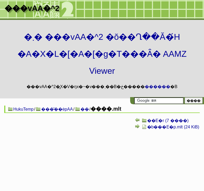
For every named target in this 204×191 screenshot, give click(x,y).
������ (157, 86)
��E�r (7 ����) (168, 120)
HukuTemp (23, 109)
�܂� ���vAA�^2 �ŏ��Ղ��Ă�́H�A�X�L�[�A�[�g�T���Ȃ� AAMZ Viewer (102, 54)
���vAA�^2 (32, 8)
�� (84, 109)
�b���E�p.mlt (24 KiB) (173, 127)
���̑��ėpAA (57, 109)
